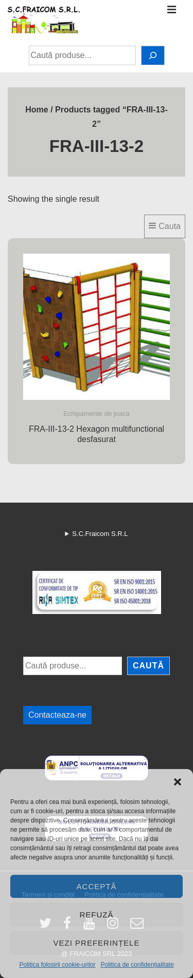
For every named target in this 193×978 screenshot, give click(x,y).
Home (36, 109)
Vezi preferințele (97, 942)
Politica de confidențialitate (136, 964)
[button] (177, 782)
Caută (96, 650)
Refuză (97, 914)
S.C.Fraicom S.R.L (100, 534)
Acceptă (97, 886)
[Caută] (153, 55)
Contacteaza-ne (57, 715)
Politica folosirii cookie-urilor (57, 964)
